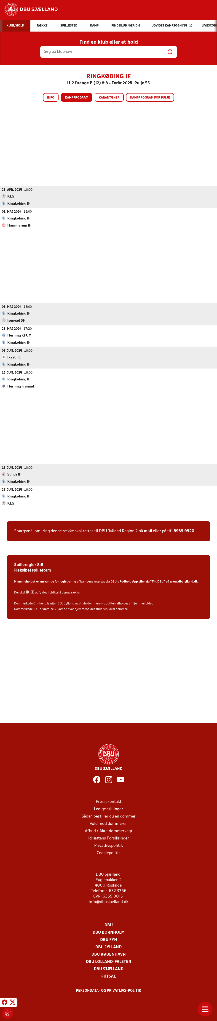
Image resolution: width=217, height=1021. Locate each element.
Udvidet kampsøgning (172, 25)
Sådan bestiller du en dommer (109, 816)
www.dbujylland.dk (184, 581)
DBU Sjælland (108, 969)
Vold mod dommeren (109, 824)
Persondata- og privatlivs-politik (108, 990)
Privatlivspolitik (108, 845)
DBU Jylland (108, 947)
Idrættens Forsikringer (108, 838)
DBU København (108, 954)
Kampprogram (76, 97)
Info (50, 97)
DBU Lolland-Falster (108, 962)
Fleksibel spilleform (32, 570)
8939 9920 (184, 531)
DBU (108, 925)
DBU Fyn (108, 940)
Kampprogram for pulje (150, 97)
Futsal (108, 976)
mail (148, 531)
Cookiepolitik (109, 853)
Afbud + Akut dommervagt (108, 831)
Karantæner (109, 97)
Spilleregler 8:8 (28, 565)
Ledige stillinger (108, 809)
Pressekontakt (108, 802)
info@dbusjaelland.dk (108, 902)
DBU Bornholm (109, 932)
